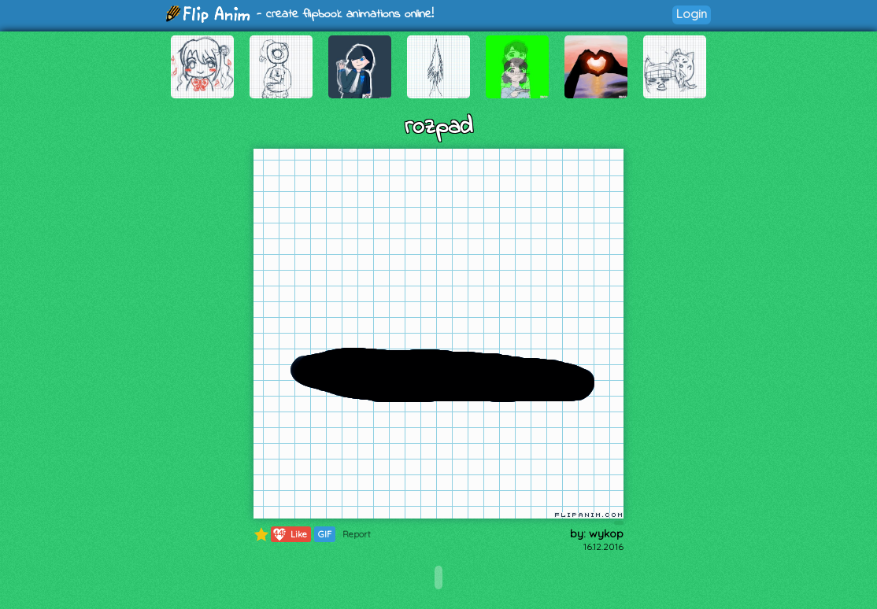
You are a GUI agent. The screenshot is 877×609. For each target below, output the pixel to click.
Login (691, 13)
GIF (324, 534)
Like (289, 534)
